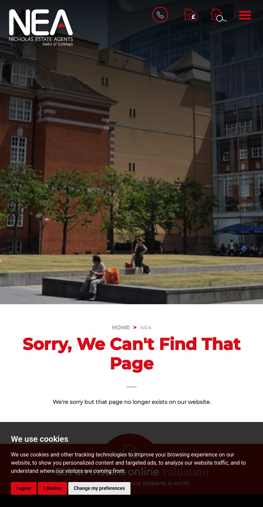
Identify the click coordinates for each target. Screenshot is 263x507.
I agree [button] (23, 488)
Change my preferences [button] (99, 488)
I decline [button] (52, 488)
